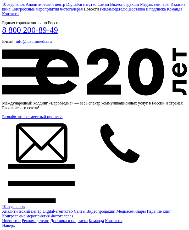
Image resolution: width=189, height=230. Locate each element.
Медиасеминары (154, 4)
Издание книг (159, 211)
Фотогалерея (71, 9)
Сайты (103, 4)
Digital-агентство (81, 4)
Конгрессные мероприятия (35, 9)
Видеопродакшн (124, 4)
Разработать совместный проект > (32, 116)
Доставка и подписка (147, 9)
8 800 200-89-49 (30, 30)
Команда (174, 9)
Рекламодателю (113, 9)
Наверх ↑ (10, 225)
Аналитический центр (45, 4)
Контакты (10, 14)
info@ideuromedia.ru (34, 41)
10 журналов (13, 4)
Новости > (11, 220)
